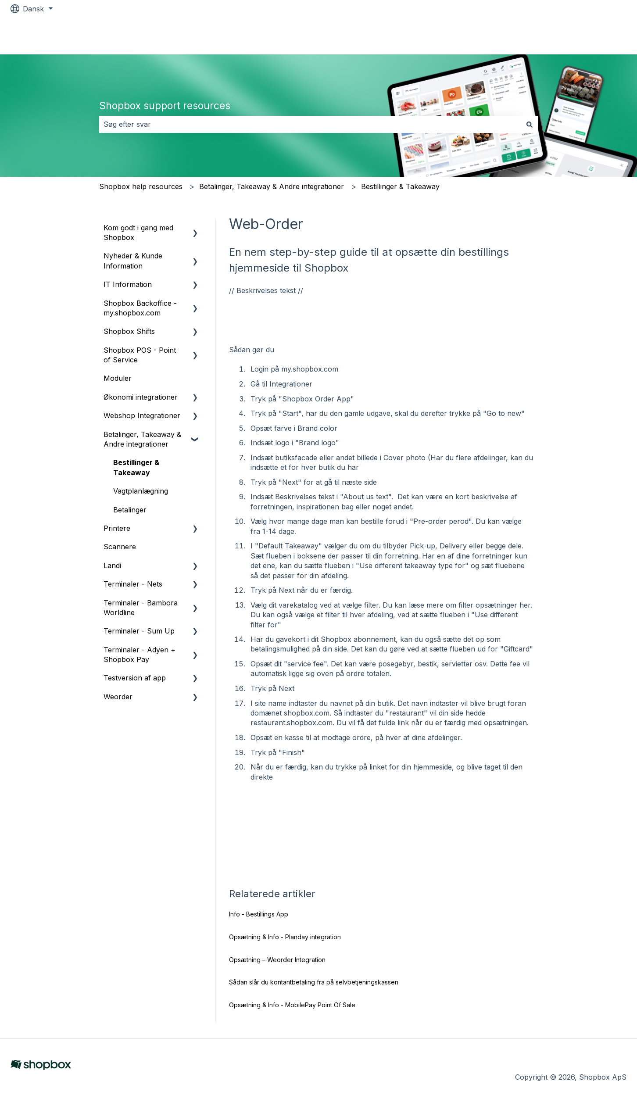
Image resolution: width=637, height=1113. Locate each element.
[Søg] (529, 124)
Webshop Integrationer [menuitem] (142, 415)
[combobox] (310, 124)
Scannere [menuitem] (120, 546)
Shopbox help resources (141, 186)
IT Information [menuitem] (128, 284)
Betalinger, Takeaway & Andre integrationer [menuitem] (142, 439)
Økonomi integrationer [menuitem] (141, 397)
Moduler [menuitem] (118, 378)
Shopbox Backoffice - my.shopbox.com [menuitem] (140, 308)
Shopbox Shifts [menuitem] (129, 331)
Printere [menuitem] (117, 528)
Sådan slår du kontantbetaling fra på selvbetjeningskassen (313, 982)
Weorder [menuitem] (118, 696)
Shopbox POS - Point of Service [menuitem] (140, 355)
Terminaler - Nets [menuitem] (133, 584)
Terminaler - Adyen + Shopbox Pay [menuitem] (139, 654)
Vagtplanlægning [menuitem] (140, 491)
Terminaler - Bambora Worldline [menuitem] (141, 607)
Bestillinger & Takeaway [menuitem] (136, 467)
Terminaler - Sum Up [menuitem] (139, 630)
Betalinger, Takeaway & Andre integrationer (271, 186)
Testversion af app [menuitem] (135, 677)
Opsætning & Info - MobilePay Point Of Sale (292, 1005)
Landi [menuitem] (112, 565)
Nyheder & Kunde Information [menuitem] (133, 260)
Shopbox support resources (164, 106)
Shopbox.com (594, 36)
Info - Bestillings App (258, 914)
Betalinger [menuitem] (130, 509)
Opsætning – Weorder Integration (277, 959)
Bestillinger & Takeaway (400, 186)
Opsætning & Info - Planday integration (285, 937)
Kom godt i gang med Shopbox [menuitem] (138, 232)
